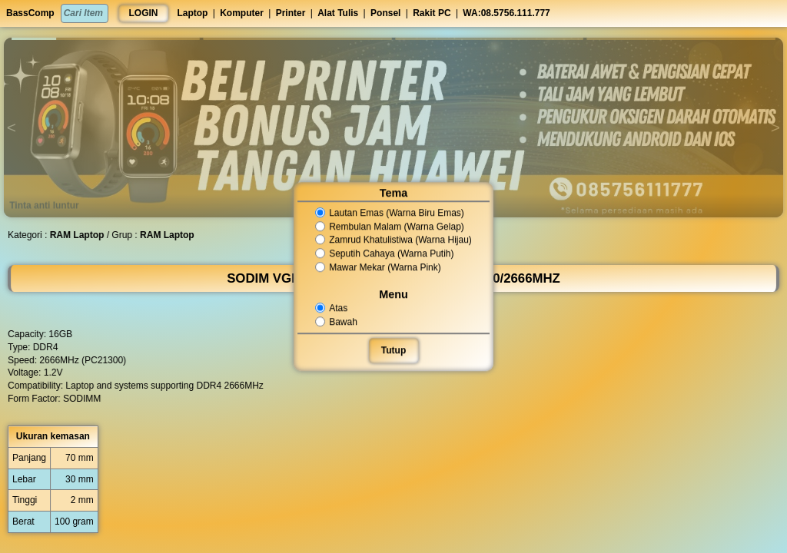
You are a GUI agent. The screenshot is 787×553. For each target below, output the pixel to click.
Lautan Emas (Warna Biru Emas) (389, 212)
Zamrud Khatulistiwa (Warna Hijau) (393, 240)
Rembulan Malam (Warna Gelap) (389, 226)
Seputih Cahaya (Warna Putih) (384, 253)
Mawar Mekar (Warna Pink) (378, 267)
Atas (333, 308)
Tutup (393, 350)
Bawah (337, 321)
